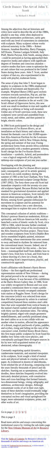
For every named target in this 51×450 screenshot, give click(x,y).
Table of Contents (16, 439)
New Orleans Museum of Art (22, 428)
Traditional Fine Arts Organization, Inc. (20, 445)
